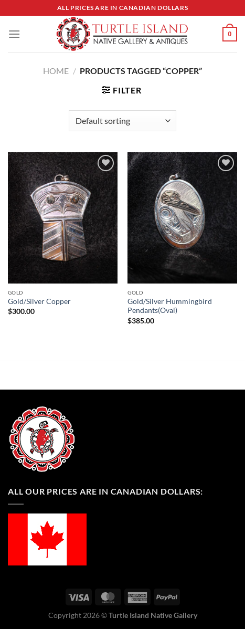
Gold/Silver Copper (39, 301)
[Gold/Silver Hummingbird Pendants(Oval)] (182, 218)
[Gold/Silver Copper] (63, 218)
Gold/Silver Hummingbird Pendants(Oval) (169, 306)
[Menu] (14, 34)
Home (56, 71)
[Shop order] (122, 120)
